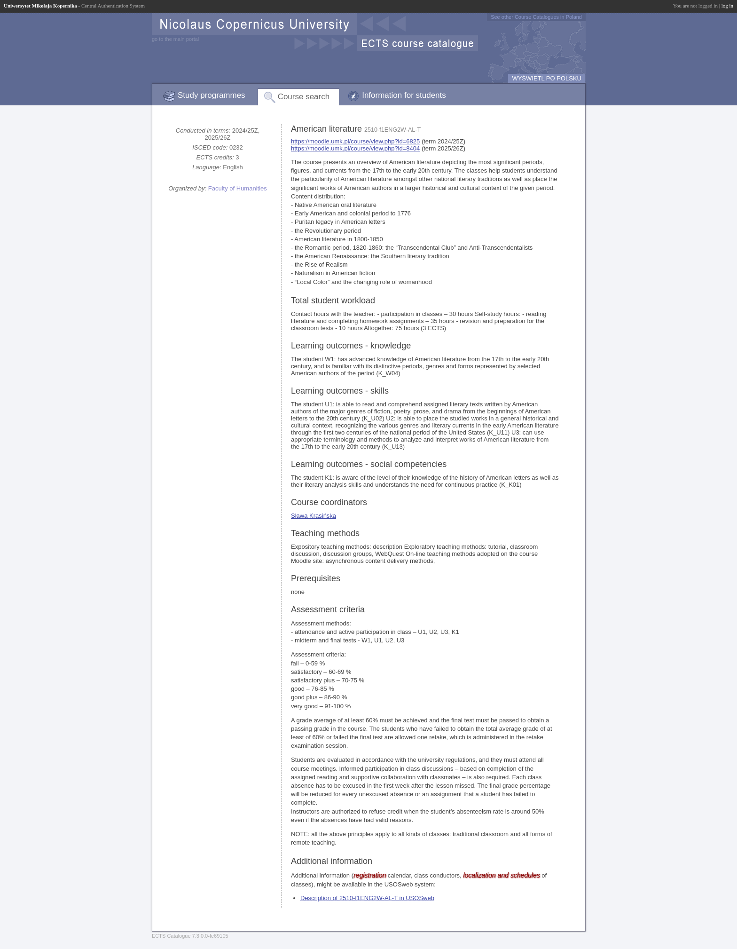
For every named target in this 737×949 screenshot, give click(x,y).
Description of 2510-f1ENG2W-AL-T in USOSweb (367, 898)
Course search (304, 96)
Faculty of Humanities (237, 188)
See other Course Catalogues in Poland (536, 17)
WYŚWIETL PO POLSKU (546, 78)
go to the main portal (175, 39)
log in (727, 5)
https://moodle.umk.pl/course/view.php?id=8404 (355, 148)
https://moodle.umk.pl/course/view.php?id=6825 (355, 141)
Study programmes (211, 95)
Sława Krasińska (313, 515)
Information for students (404, 95)
